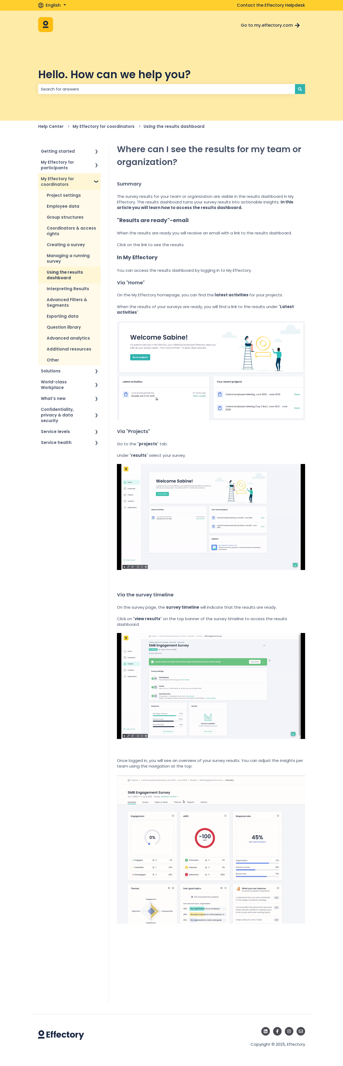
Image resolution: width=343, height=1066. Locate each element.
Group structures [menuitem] (65, 217)
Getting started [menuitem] (58, 151)
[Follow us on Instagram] (289, 1031)
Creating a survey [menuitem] (66, 244)
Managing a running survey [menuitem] (68, 258)
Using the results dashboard (174, 126)
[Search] (300, 89)
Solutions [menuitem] (51, 371)
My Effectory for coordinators (104, 126)
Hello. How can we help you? (114, 74)
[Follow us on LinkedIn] (265, 1031)
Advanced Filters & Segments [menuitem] (67, 302)
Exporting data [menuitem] (62, 316)
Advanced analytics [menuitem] (68, 338)
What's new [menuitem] (53, 398)
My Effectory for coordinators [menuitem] (57, 181)
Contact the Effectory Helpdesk (271, 5)
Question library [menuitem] (64, 327)
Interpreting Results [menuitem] (68, 289)
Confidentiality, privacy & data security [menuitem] (57, 415)
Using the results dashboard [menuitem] (65, 275)
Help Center (51, 126)
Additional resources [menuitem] (69, 349)
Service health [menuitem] (56, 442)
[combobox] (166, 89)
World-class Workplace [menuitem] (54, 384)
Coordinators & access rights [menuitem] (71, 231)
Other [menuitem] (53, 360)
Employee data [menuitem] (63, 206)
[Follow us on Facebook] (277, 1031)
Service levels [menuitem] (55, 431)
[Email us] (301, 1031)
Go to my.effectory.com (270, 25)
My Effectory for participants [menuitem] (57, 165)
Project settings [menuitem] (64, 195)
